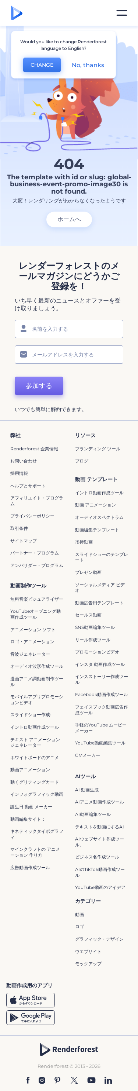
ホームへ (69, 219)
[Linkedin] (108, 1080)
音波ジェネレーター (30, 654)
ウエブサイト (88, 951)
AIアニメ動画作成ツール (99, 802)
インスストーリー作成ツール (101, 679)
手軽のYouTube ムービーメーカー (101, 727)
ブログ (81, 461)
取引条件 (19, 528)
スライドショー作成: (30, 714)
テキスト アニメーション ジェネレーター (35, 742)
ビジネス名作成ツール (97, 857)
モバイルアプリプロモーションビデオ (36, 699)
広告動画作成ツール (30, 867)
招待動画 (84, 542)
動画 (79, 914)
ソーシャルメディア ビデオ (100, 587)
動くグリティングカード (34, 782)
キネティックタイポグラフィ (36, 834)
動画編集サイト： (28, 819)
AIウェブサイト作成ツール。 (99, 841)
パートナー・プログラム (34, 553)
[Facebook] (28, 1080)
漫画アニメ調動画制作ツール (36, 681)
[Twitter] (74, 1080)
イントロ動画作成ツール (99, 492)
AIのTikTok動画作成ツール (100, 872)
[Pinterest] (57, 1080)
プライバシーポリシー (32, 516)
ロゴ (79, 926)
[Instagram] (42, 1080)
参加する (39, 386)
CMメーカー (87, 755)
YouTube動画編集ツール (100, 743)
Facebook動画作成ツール (101, 694)
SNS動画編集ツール (95, 627)
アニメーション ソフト (33, 629)
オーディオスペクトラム (99, 517)
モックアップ (88, 963)
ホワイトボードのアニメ (34, 757)
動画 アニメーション (95, 505)
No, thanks (88, 65)
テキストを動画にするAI (99, 827)
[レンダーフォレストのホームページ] (16, 13)
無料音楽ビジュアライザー (36, 599)
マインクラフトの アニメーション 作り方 (35, 852)
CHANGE (42, 65)
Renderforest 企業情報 (34, 448)
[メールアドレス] (69, 354)
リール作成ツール (92, 639)
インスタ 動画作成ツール (100, 664)
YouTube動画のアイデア (100, 887)
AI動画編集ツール (93, 814)
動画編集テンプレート (97, 529)
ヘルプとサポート (28, 485)
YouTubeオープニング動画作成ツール (35, 614)
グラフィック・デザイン (99, 939)
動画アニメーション (30, 769)
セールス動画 (88, 615)
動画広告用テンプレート (99, 602)
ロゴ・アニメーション (32, 641)
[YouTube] (91, 1080)
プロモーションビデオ (97, 652)
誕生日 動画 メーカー (31, 806)
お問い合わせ (23, 461)
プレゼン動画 (88, 572)
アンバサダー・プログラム (36, 565)
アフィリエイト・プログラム (36, 500)
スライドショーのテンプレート (101, 557)
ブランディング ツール (97, 448)
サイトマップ (23, 540)
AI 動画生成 (87, 789)
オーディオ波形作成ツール (36, 666)
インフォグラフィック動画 (36, 794)
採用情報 (19, 473)
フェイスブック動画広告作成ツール (101, 709)
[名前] (69, 329)
